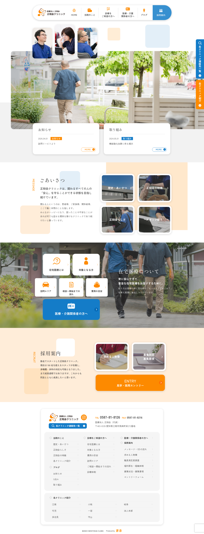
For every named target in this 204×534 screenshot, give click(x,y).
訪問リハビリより (47, 143)
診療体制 (91, 472)
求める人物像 (130, 454)
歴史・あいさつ (60, 444)
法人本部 (128, 510)
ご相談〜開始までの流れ (99, 466)
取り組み (127, 138)
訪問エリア (92, 460)
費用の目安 (92, 455)
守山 (90, 517)
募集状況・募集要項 (134, 471)
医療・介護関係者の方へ (136, 438)
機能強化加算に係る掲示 (121, 143)
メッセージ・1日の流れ (135, 449)
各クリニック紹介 (62, 460)
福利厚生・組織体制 (134, 465)
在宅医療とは (93, 444)
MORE (88, 149)
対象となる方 (93, 449)
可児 (54, 510)
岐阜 (126, 504)
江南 (54, 504)
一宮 (90, 510)
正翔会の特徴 (59, 455)
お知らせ (56, 138)
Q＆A (55, 479)
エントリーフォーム (134, 477)
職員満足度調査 (131, 460)
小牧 (90, 504)
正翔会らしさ (59, 449)
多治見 (55, 517)
